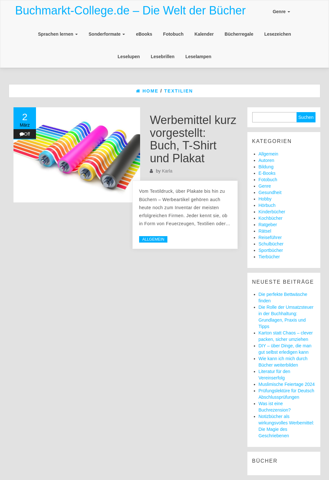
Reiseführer (270, 237)
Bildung (266, 166)
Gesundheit (270, 192)
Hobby (265, 198)
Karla (167, 170)
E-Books (267, 173)
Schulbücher (271, 243)
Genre (281, 11)
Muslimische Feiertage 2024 (287, 384)
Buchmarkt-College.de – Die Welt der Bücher (130, 10)
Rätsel (265, 231)
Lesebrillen (162, 56)
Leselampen (198, 56)
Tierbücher (269, 256)
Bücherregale (239, 34)
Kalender (204, 34)
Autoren (266, 160)
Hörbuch (267, 205)
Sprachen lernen (58, 34)
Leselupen (129, 56)
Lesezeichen (277, 34)
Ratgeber (268, 224)
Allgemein (153, 239)
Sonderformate (107, 34)
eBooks (144, 34)
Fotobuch (173, 34)
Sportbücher (271, 250)
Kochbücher (271, 218)
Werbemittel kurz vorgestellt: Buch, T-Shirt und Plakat (193, 139)
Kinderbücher (272, 211)
